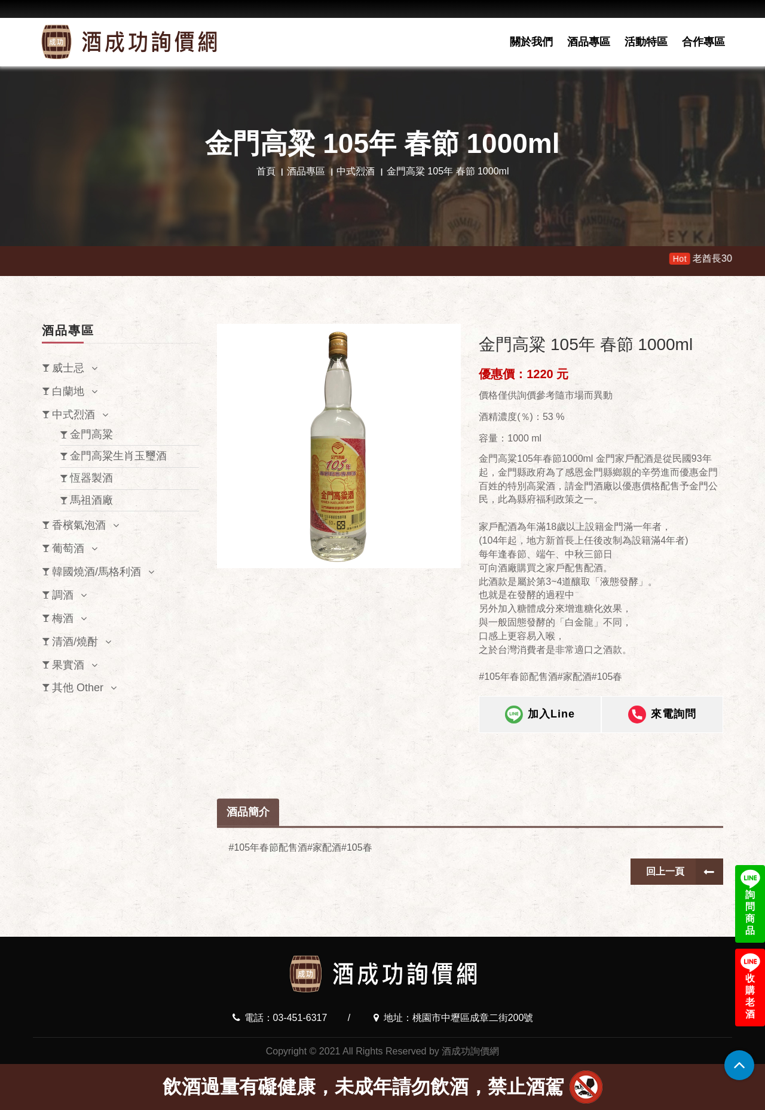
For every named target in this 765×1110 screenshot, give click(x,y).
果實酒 (68, 665)
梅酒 (63, 618)
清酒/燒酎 (75, 642)
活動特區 (646, 42)
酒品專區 (588, 42)
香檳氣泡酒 (79, 525)
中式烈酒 (355, 171)
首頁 (266, 171)
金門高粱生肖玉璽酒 (118, 456)
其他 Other (77, 688)
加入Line (540, 717)
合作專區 (703, 42)
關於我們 (531, 42)
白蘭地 (68, 391)
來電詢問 (662, 717)
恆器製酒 (91, 478)
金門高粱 (91, 434)
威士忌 (68, 368)
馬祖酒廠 (91, 500)
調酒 (63, 595)
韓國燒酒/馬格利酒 (96, 572)
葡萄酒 (68, 548)
